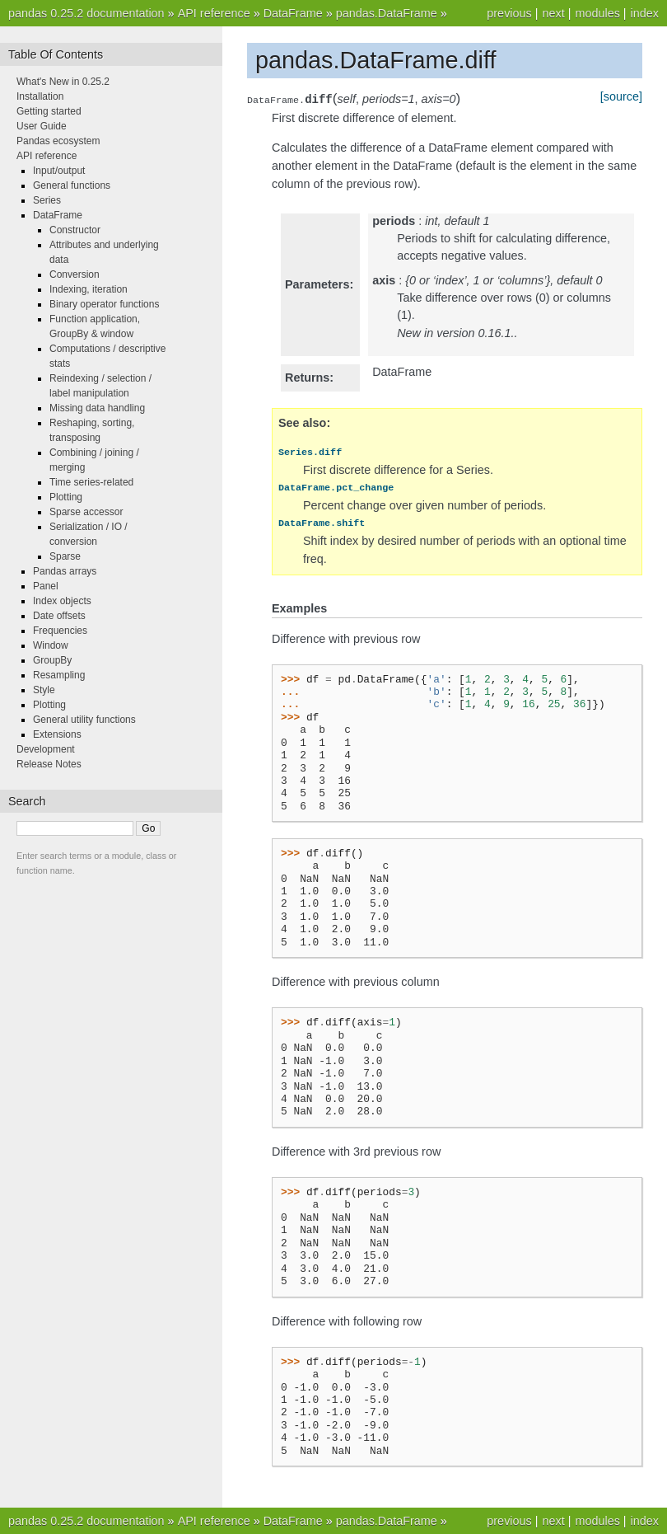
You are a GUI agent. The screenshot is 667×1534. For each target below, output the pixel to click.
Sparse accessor (86, 512)
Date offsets (59, 616)
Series (47, 200)
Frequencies (60, 630)
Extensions (57, 734)
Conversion (74, 274)
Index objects (62, 601)
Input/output (59, 170)
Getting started (49, 111)
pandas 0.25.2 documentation (86, 13)
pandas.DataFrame (386, 13)
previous (509, 13)
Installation (39, 96)
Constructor (74, 230)
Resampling (59, 675)
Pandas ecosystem (58, 141)
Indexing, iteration (88, 289)
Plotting (65, 497)
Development (45, 749)
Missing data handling (97, 408)
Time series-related (91, 482)
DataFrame (293, 13)
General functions (71, 185)
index (645, 13)
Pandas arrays (64, 571)
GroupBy (52, 660)
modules (597, 13)
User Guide (41, 126)
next (553, 13)
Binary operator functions (104, 304)
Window (50, 645)
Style (44, 690)
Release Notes (49, 764)
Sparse (65, 556)
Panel (45, 586)
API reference (214, 13)
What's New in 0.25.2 (63, 81)
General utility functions (84, 719)
